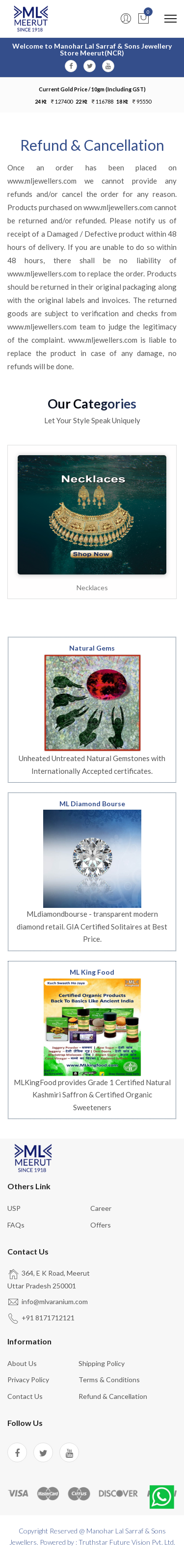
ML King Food (92, 972)
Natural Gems (92, 648)
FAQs (16, 1225)
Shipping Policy (102, 1363)
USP (14, 1208)
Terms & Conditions (109, 1379)
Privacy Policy (28, 1379)
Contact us (25, 1396)
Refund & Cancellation (113, 1396)
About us (22, 1363)
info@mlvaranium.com (55, 1301)
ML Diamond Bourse (92, 803)
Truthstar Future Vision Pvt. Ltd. (127, 1542)
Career (100, 1208)
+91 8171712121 (48, 1317)
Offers (100, 1225)
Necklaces (92, 587)
